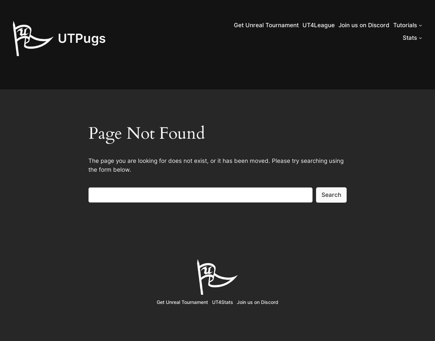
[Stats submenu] (420, 37)
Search (331, 194)
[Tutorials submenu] (420, 25)
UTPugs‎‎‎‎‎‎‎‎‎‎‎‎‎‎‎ (82, 38)
